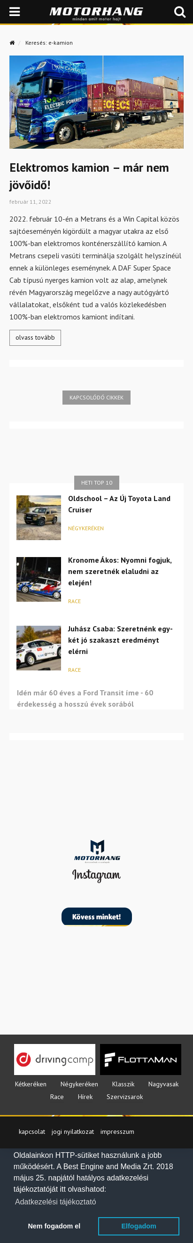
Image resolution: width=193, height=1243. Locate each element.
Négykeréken (86, 528)
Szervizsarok (125, 1096)
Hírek (85, 1096)
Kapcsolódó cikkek (96, 397)
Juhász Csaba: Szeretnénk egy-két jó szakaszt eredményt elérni (120, 640)
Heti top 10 (96, 482)
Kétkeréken (30, 1084)
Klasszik (123, 1084)
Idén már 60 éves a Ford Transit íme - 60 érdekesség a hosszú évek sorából (85, 698)
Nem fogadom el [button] (54, 1226)
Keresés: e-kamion (49, 42)
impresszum (117, 1131)
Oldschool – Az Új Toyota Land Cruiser (119, 504)
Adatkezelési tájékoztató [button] (55, 1202)
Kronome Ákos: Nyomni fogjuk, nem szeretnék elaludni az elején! (119, 571)
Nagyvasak (163, 1084)
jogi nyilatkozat (73, 1131)
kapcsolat (32, 1131)
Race (74, 601)
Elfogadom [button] (138, 1226)
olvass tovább (35, 337)
